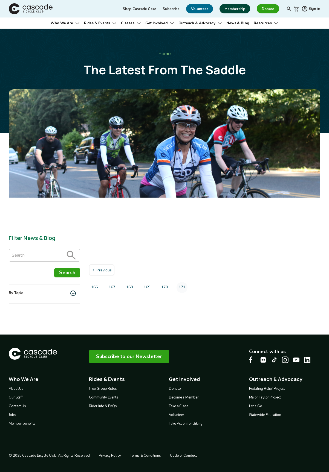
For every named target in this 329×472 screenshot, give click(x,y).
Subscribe (171, 9)
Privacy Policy (110, 455)
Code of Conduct (183, 455)
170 (165, 288)
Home (164, 54)
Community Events (103, 397)
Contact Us (17, 406)
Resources (263, 23)
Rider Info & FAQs (103, 406)
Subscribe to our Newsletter (129, 356)
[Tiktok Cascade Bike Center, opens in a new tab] (274, 359)
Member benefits (22, 423)
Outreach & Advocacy (196, 23)
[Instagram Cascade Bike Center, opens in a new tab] (285, 359)
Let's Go (255, 406)
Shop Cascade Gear (139, 9)
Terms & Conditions (145, 455)
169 (148, 288)
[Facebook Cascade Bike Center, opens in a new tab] (252, 359)
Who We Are (62, 23)
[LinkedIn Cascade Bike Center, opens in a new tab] (307, 360)
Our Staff (16, 397)
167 (113, 288)
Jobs (12, 414)
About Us (16, 388)
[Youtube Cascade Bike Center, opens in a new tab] (296, 359)
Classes (127, 23)
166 (95, 288)
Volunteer (176, 414)
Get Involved (156, 23)
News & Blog (237, 23)
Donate (174, 388)
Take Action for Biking (186, 423)
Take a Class (179, 406)
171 (183, 289)
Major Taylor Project (265, 397)
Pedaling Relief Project (267, 388)
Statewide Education (265, 414)
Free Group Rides (103, 388)
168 (130, 288)
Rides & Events (97, 23)
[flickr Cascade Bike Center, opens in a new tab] (263, 359)
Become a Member (184, 397)
